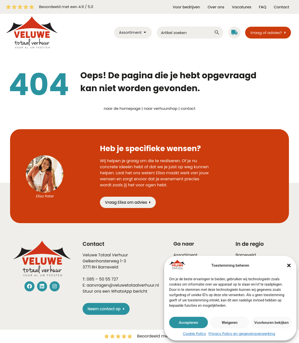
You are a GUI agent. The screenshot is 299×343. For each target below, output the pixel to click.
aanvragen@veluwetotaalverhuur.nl (123, 285)
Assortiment (185, 255)
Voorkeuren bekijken (271, 322)
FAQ (263, 7)
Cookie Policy (194, 333)
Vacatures (241, 7)
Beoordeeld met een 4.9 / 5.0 (66, 6)
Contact (281, 7)
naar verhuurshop (160, 108)
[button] (288, 265)
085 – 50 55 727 (102, 279)
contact (188, 108)
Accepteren (188, 322)
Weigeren (230, 322)
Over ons (216, 7)
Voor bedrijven (186, 7)
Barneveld (108, 267)
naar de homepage (122, 108)
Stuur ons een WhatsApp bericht (115, 291)
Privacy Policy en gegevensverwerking (242, 333)
